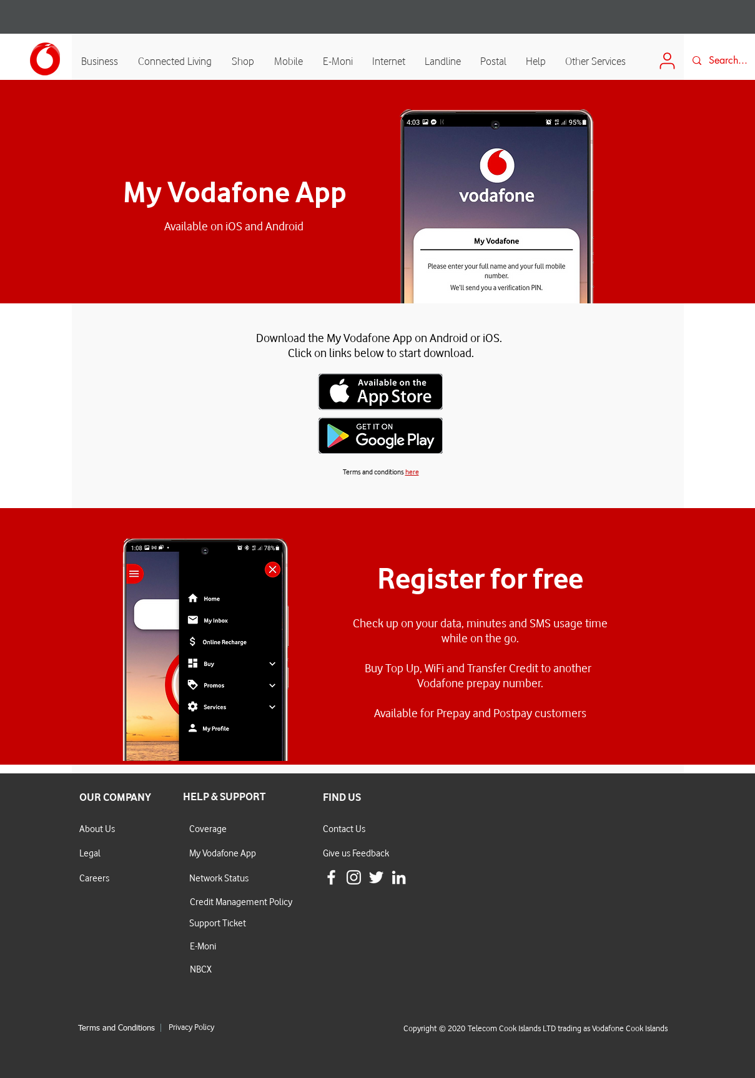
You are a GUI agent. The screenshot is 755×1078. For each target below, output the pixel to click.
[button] (289, 61)
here (412, 471)
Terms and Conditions (116, 1028)
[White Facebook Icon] (331, 877)
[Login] (667, 60)
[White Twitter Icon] (376, 877)
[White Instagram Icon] (353, 877)
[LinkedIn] (398, 877)
